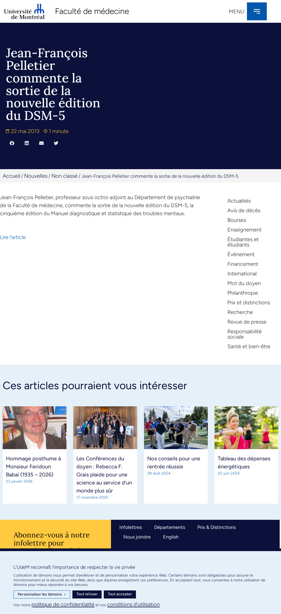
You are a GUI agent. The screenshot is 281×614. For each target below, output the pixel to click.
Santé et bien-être (248, 346)
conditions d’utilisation (133, 604)
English (171, 537)
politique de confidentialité (62, 604)
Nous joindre (137, 537)
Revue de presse (247, 322)
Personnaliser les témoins (42, 594)
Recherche (240, 312)
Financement (242, 264)
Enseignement (244, 229)
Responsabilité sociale (244, 334)
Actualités (239, 201)
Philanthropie (242, 293)
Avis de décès (243, 210)
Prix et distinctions (248, 302)
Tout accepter (120, 594)
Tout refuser (87, 594)
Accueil (11, 176)
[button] (12, 143)
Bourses (236, 220)
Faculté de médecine (92, 11)
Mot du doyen (244, 283)
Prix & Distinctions (216, 527)
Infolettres (130, 527)
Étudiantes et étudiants (243, 242)
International (242, 273)
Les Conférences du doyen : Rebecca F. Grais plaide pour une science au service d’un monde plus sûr (104, 474)
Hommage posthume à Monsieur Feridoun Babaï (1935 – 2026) (33, 466)
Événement (240, 254)
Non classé (64, 176)
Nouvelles (35, 176)
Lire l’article (13, 237)
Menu (236, 11)
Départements (169, 527)
